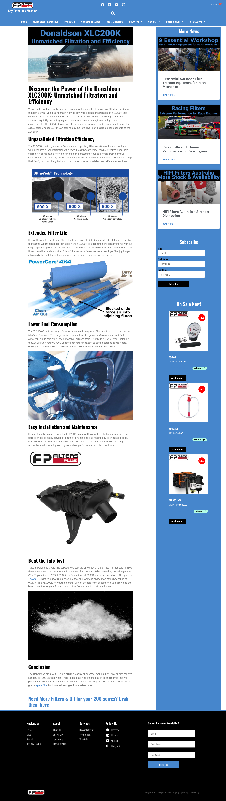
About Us (135, 21)
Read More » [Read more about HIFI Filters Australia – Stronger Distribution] (169, 224)
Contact (154, 21)
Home (24, 21)
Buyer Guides (174, 21)
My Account (197, 21)
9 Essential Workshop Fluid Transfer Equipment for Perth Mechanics (184, 83)
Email (160, 248)
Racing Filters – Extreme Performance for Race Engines (185, 149)
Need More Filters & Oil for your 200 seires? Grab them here (78, 701)
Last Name (162, 270)
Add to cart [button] (177, 378)
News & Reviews (115, 21)
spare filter (42, 685)
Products (69, 21)
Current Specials (90, 21)
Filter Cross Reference (45, 21)
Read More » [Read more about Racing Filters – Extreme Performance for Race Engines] (169, 159)
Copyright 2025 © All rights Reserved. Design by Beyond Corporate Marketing (171, 792)
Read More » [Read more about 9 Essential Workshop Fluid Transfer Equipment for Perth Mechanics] (169, 95)
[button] (113, 13)
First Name (163, 259)
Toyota (32, 578)
